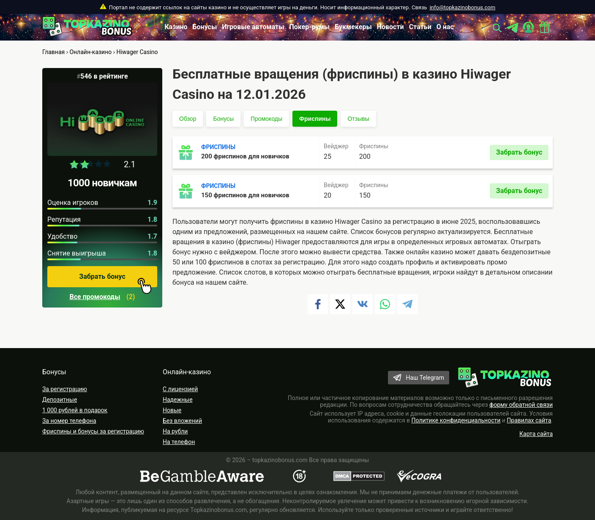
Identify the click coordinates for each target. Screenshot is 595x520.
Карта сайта (536, 433)
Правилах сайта (529, 420)
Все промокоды (95, 297)
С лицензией (180, 389)
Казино (175, 27)
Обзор (187, 118)
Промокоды (266, 118)
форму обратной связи (521, 404)
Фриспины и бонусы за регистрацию (93, 431)
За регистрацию (64, 389)
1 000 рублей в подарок (74, 410)
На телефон (179, 441)
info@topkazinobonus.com (462, 7)
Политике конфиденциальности (456, 420)
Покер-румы (309, 27)
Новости (390, 27)
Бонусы (205, 27)
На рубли (175, 431)
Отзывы (358, 118)
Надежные (178, 399)
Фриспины (314, 118)
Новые (172, 410)
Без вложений (182, 420)
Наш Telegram (425, 377)
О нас (445, 27)
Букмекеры (353, 27)
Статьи (420, 27)
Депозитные (59, 399)
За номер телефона (69, 420)
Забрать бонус (115, 279)
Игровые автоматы (253, 27)
